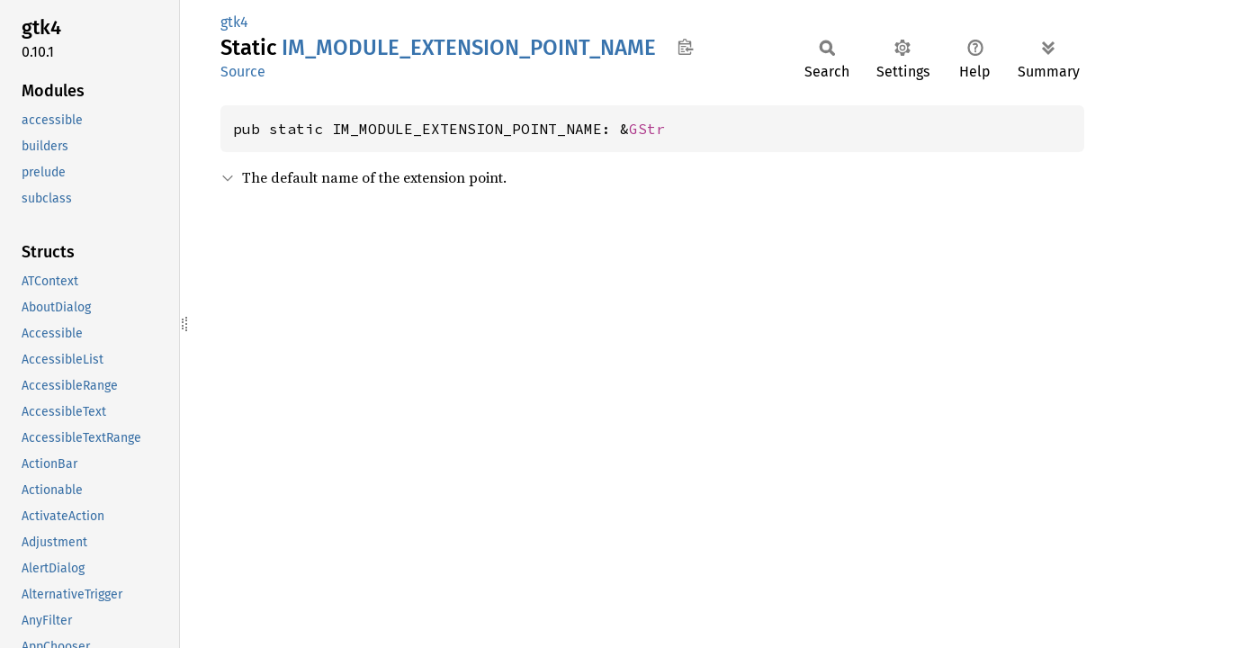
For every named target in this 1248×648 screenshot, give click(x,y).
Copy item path (685, 47)
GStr (647, 129)
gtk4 (234, 22)
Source (242, 71)
